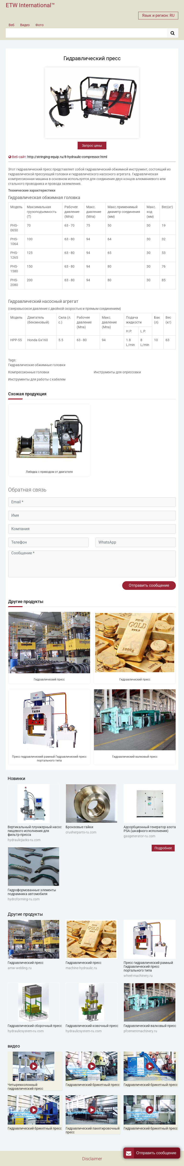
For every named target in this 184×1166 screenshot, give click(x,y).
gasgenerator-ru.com (139, 836)
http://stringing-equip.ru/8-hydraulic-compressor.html (67, 157)
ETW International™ (30, 5)
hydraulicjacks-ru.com (24, 840)
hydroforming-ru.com (24, 899)
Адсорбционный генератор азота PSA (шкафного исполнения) (150, 829)
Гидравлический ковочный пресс (92, 1026)
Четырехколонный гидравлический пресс (25, 1086)
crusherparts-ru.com (81, 832)
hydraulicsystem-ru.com (26, 1031)
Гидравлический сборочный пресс (35, 1026)
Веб (11, 25)
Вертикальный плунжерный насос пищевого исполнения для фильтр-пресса (35, 831)
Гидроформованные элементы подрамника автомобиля (32, 892)
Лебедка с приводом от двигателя (49, 472)
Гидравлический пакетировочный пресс (93, 1130)
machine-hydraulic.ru (81, 968)
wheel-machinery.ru (138, 976)
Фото (39, 25)
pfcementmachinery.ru (140, 1031)
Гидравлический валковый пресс (134, 756)
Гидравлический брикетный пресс (93, 1085)
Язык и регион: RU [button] (158, 15)
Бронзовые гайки (79, 827)
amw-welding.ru (20, 968)
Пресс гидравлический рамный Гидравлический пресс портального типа (49, 758)
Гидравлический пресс (49, 679)
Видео (25, 25)
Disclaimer (92, 1158)
